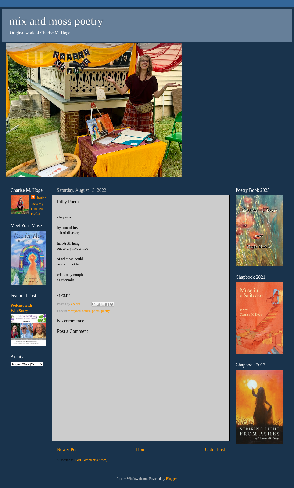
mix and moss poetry (56, 21)
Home (141, 449)
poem (96, 311)
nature (86, 311)
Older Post (215, 449)
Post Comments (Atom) (91, 460)
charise (41, 197)
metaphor (74, 311)
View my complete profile (37, 208)
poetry (105, 311)
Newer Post (68, 449)
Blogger (171, 479)
